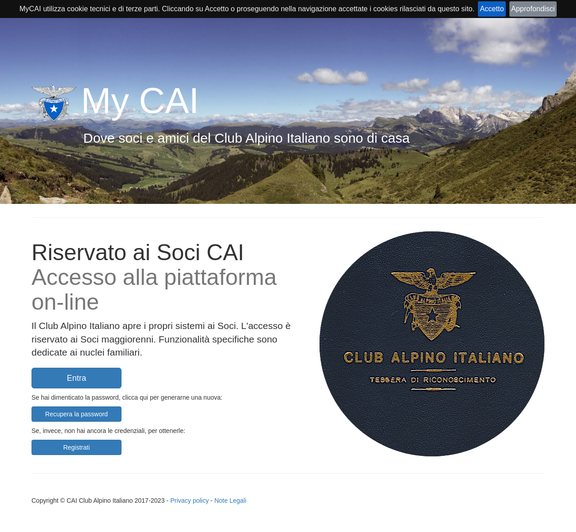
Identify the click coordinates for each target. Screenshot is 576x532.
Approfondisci (533, 9)
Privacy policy (189, 500)
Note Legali (230, 500)
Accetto (492, 9)
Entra (76, 378)
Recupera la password (76, 414)
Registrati (76, 447)
